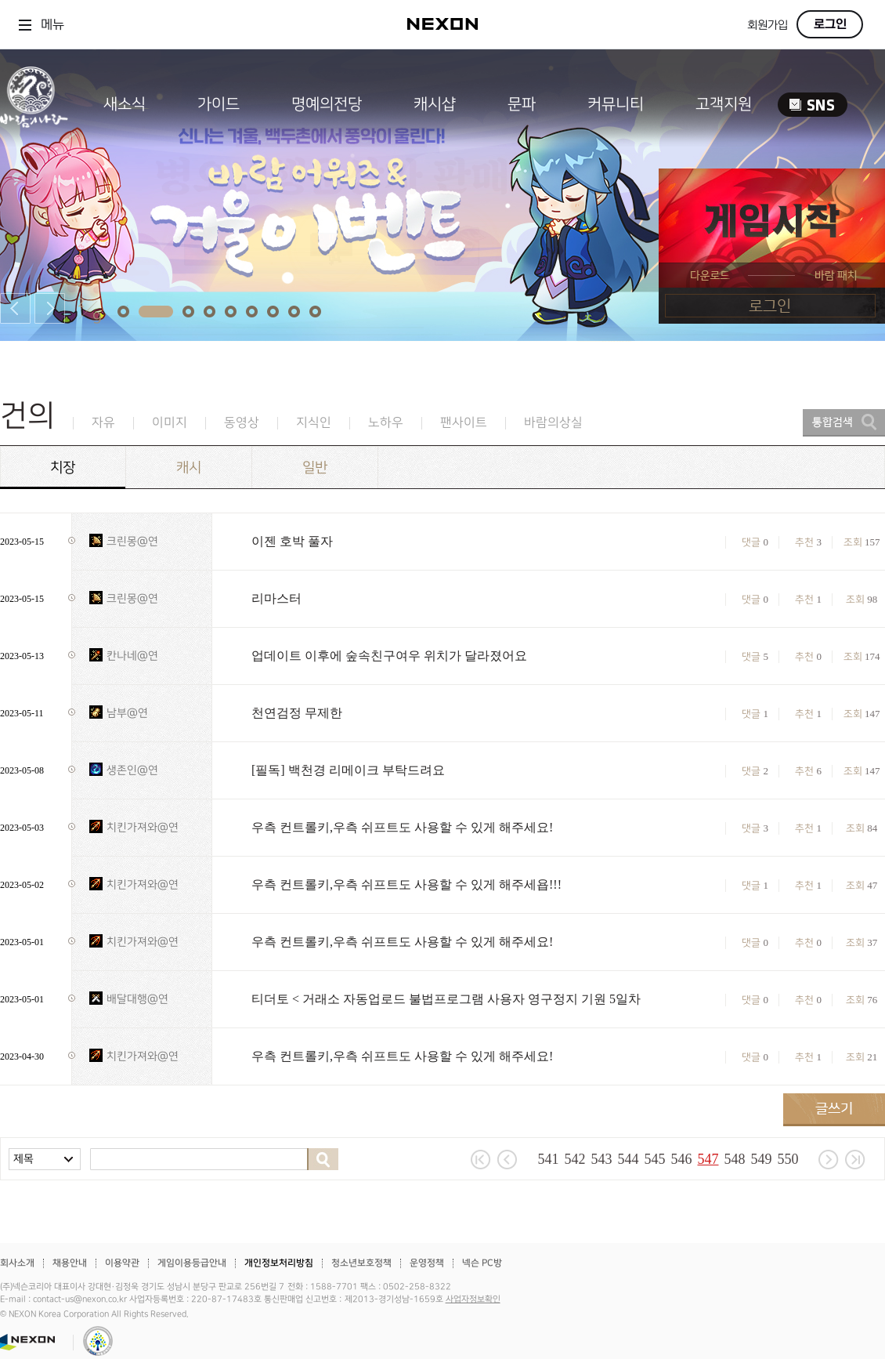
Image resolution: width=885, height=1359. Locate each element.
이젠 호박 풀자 (292, 541)
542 (575, 1159)
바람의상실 (553, 422)
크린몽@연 (132, 541)
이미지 (169, 422)
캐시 (188, 467)
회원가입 (767, 25)
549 (761, 1159)
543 (601, 1159)
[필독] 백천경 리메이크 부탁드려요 (348, 770)
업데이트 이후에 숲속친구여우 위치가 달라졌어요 (389, 655)
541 (548, 1159)
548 (735, 1159)
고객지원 (723, 104)
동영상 (241, 422)
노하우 (385, 422)
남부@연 (127, 713)
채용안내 (69, 1263)
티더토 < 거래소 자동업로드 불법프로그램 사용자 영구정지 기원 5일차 (446, 999)
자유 (103, 422)
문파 (522, 104)
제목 (23, 1159)
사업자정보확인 (473, 1299)
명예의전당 (326, 104)
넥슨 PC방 (482, 1263)
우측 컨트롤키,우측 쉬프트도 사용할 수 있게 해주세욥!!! (406, 884)
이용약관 (122, 1263)
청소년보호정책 (361, 1263)
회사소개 (17, 1263)
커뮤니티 (615, 104)
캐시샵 (435, 104)
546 (681, 1159)
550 (788, 1159)
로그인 (830, 24)
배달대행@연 (137, 999)
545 (655, 1159)
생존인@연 (132, 770)
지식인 (313, 422)
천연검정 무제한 (296, 712)
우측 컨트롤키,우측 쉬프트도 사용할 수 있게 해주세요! (402, 827)
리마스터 (276, 598)
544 (628, 1159)
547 (708, 1159)
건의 (27, 416)
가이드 (218, 104)
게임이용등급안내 (191, 1263)
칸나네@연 (132, 655)
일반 (314, 467)
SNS (812, 104)
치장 (62, 467)
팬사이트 (463, 422)
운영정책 (427, 1263)
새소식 (124, 104)
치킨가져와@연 (143, 827)
